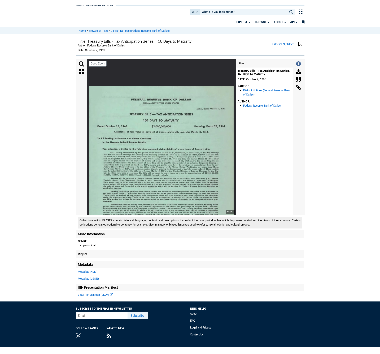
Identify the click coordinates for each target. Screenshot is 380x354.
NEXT (290, 46)
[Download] (298, 74)
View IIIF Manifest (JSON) (94, 297)
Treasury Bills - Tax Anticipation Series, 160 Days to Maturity (264, 75)
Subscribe (138, 318)
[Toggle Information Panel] (298, 66)
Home (82, 33)
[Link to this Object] (298, 90)
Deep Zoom (98, 66)
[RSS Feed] (115, 339)
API (292, 24)
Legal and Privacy (200, 330)
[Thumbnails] (81, 74)
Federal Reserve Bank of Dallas (262, 108)
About (278, 24)
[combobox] (243, 13)
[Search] (81, 66)
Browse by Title (98, 33)
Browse (261, 24)
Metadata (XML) (87, 274)
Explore (242, 24)
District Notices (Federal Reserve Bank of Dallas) (140, 33)
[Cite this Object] (298, 82)
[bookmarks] (303, 25)
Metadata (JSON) (88, 281)
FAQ (192, 323)
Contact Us (197, 337)
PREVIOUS (279, 46)
